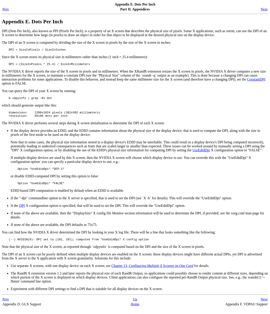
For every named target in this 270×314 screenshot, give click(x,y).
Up (135, 304)
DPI (22, 210)
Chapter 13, (152, 271)
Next (264, 9)
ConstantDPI (256, 81)
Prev (5, 9)
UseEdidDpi (201, 153)
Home (135, 309)
